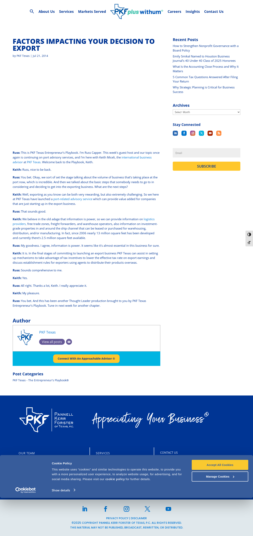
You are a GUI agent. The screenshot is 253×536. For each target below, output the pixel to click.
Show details (61, 528)
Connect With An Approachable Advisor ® (86, 359)
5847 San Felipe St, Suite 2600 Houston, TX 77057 (203, 462)
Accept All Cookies (220, 503)
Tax (99, 470)
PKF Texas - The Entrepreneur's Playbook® (41, 380)
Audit (100, 462)
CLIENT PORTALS (34, 479)
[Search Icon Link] (32, 11)
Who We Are (29, 462)
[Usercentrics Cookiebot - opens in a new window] (25, 528)
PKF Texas (23, 56)
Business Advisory (111, 478)
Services (103, 453)
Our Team (27, 453)
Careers (25, 470)
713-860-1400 (179, 470)
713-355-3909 (179, 479)
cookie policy (115, 517)
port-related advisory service (72, 199)
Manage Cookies (220, 514)
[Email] (69, 342)
